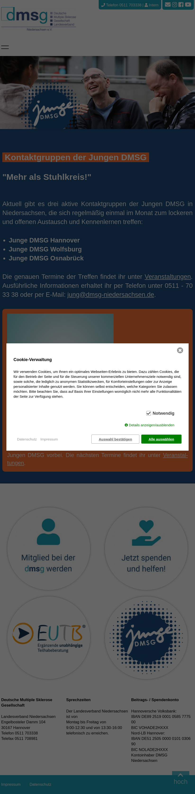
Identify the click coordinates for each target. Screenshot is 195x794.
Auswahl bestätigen (115, 439)
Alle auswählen (161, 439)
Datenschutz (27, 439)
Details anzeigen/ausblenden (151, 425)
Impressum (49, 439)
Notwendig (163, 413)
